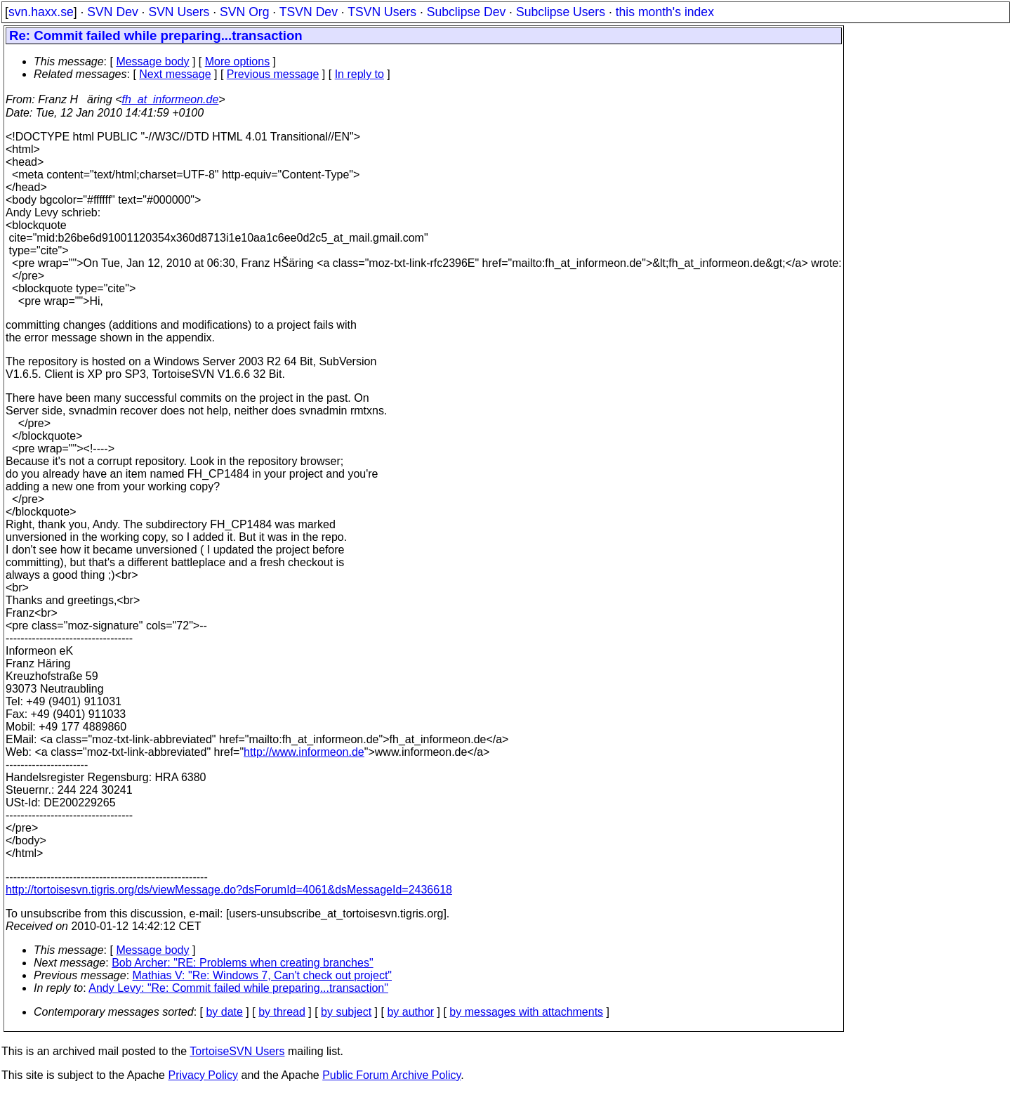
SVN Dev (112, 12)
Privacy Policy (203, 1075)
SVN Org (244, 12)
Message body (152, 61)
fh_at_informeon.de (169, 99)
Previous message (273, 74)
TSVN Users (382, 12)
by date (224, 1012)
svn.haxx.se (41, 12)
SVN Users (178, 12)
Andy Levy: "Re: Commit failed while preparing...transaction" (238, 988)
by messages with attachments (526, 1012)
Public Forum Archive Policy (391, 1075)
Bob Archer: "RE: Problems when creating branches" (242, 963)
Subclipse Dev (466, 12)
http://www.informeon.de (304, 752)
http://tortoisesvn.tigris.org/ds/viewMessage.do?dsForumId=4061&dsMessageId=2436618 (229, 890)
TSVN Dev (308, 12)
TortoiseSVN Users (237, 1051)
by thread (281, 1012)
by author (410, 1012)
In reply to (359, 74)
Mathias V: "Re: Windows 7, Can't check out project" (262, 975)
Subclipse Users (560, 12)
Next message (175, 74)
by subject (346, 1012)
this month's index (665, 12)
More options (237, 61)
